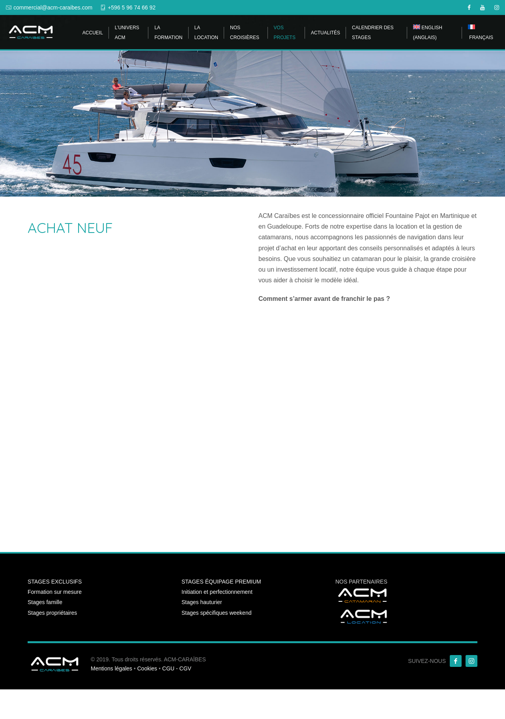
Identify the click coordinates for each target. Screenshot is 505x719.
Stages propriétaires (52, 613)
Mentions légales (111, 668)
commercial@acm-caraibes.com (52, 7)
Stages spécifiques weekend (216, 613)
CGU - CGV (176, 668)
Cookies (147, 668)
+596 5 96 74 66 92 (131, 7)
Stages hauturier (201, 602)
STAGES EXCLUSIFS (55, 581)
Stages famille (45, 602)
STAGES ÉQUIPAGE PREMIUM (221, 581)
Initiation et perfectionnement (216, 592)
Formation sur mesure (55, 592)
